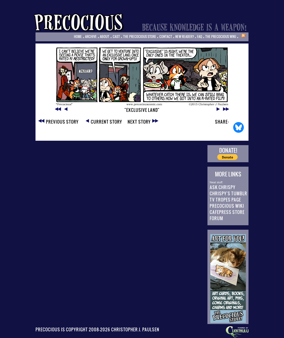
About (104, 36)
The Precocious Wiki (220, 36)
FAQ (199, 36)
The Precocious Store (139, 36)
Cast (116, 36)
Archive (91, 36)
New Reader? (184, 36)
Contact (165, 36)
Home (78, 36)
